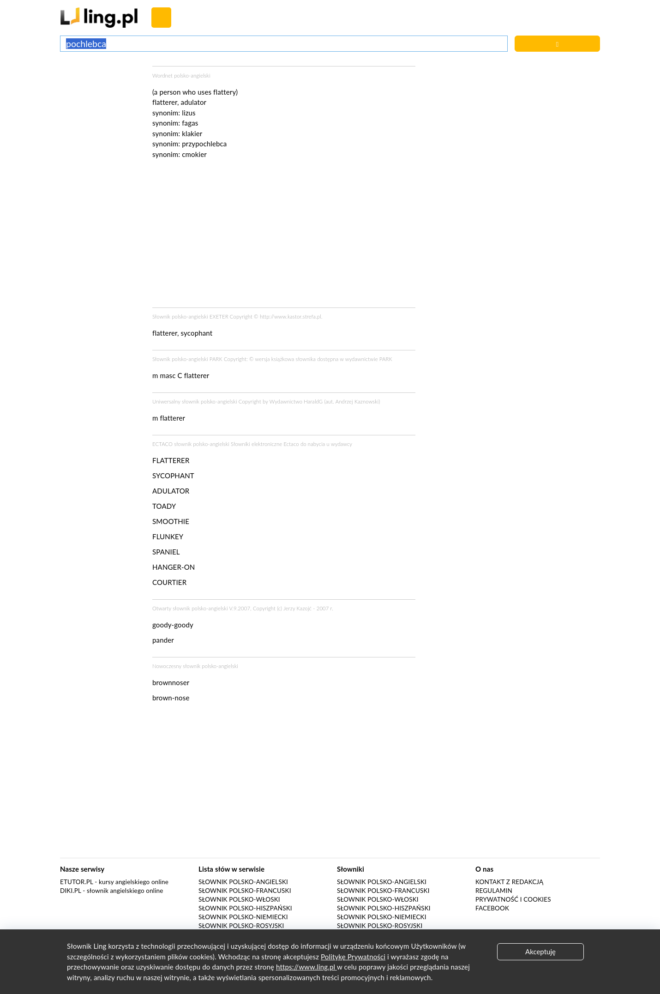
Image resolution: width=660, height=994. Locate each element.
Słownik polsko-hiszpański (245, 908)
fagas (190, 123)
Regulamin (493, 890)
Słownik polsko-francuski (244, 890)
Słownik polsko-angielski (243, 882)
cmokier (194, 154)
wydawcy (341, 444)
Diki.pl (70, 890)
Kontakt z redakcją (509, 882)
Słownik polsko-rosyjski (241, 925)
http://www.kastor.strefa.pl (290, 316)
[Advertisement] (101, 100)
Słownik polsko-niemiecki (243, 917)
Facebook (492, 908)
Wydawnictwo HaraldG (296, 401)
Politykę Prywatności (353, 956)
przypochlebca (204, 143)
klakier (192, 133)
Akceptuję (540, 951)
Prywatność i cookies (513, 899)
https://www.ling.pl (306, 967)
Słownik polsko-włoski (239, 899)
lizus (189, 112)
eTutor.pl (76, 882)
